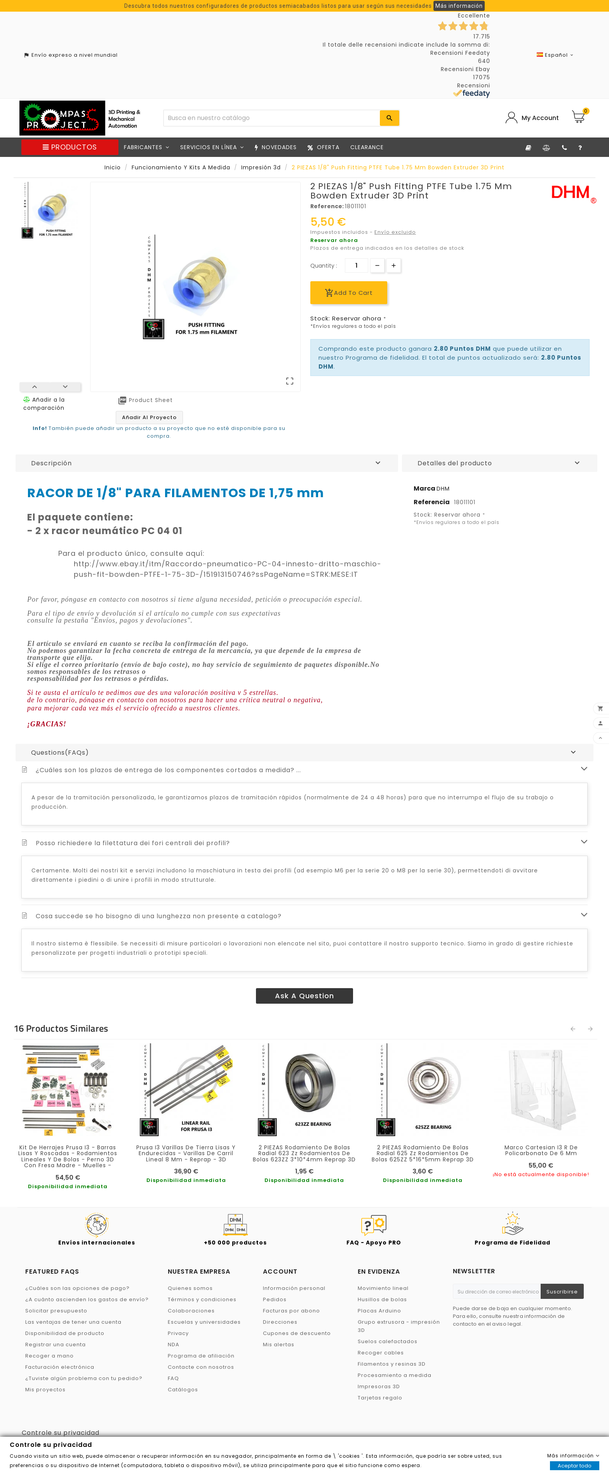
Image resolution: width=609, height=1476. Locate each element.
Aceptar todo (575, 1465)
